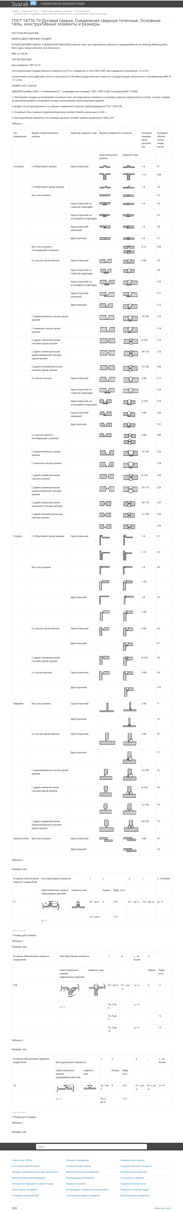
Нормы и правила (76, 1183)
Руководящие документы (80, 1177)
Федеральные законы (132, 1160)
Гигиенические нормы (78, 1166)
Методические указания (133, 1172)
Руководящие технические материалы (87, 1189)
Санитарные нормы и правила (83, 1195)
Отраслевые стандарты (24, 1189)
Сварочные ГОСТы (22, 1160)
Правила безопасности (133, 1183)
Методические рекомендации (28, 1177)
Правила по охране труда (134, 1189)
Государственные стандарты (136, 1166)
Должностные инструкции (134, 1195)
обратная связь (162, 1208)
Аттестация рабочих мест (26, 1166)
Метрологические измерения (82, 1172)
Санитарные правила (132, 1177)
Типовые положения (77, 1160)
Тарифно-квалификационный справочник (35, 1172)
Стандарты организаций (25, 1195)
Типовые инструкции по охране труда (32, 1183)
